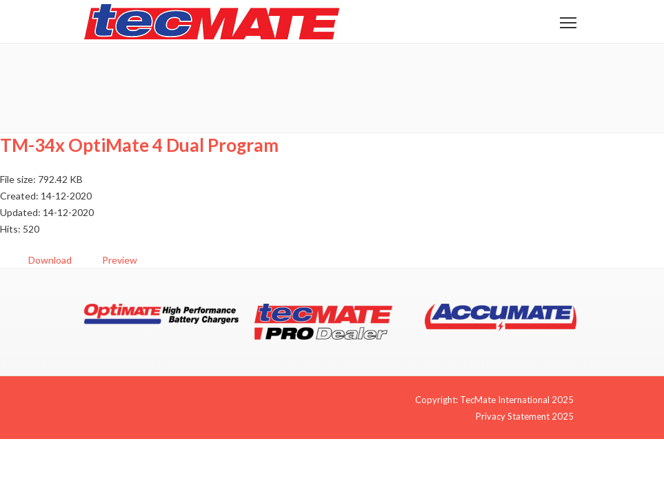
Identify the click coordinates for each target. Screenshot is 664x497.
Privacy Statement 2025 (525, 416)
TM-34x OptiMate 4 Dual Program (139, 145)
